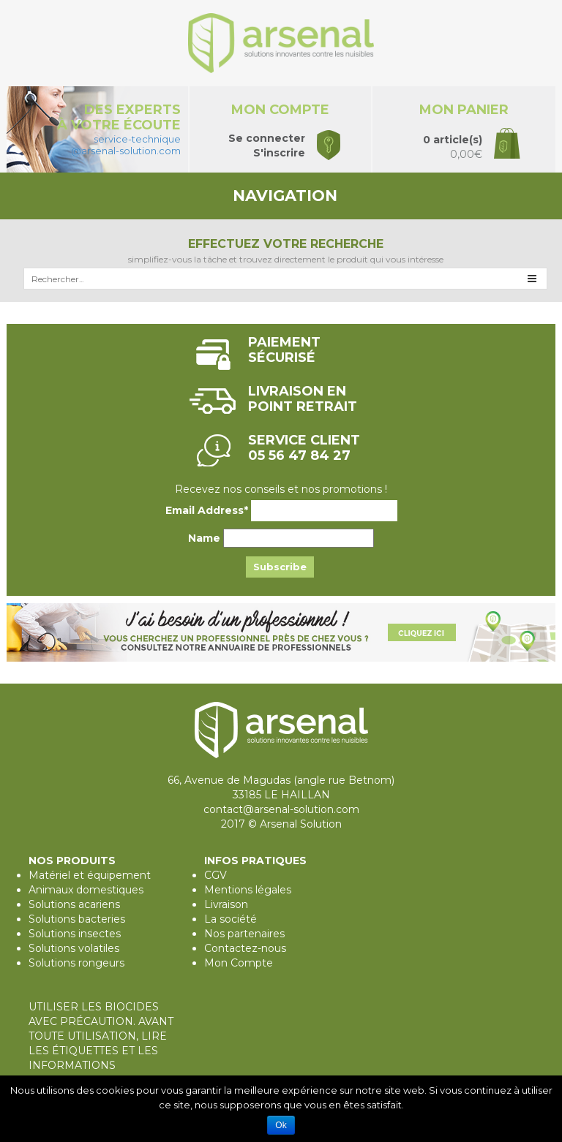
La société (230, 919)
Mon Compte (238, 962)
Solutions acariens (74, 904)
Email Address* (206, 510)
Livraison (226, 904)
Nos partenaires (244, 933)
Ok (280, 1125)
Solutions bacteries (77, 919)
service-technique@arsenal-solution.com (126, 144)
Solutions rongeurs (76, 962)
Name (204, 538)
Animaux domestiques (86, 889)
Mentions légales (247, 889)
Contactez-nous (245, 948)
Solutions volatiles (74, 948)
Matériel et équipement (90, 875)
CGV (215, 875)
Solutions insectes (75, 933)
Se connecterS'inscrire (266, 145)
